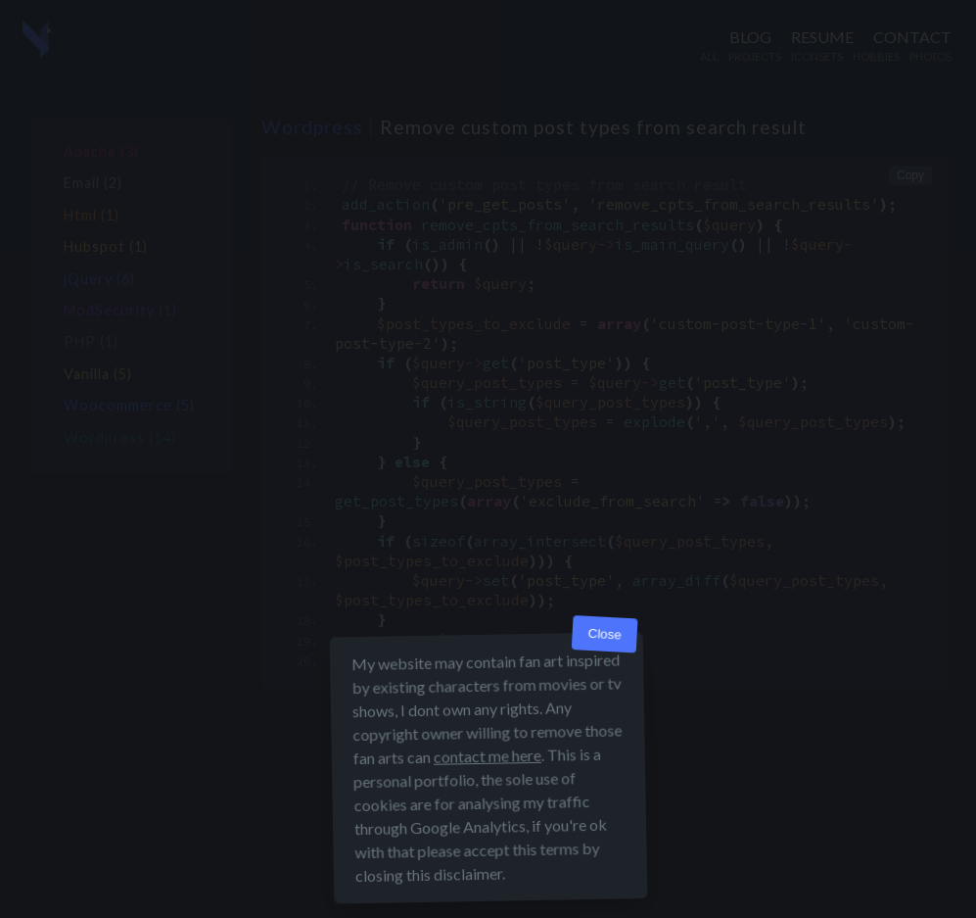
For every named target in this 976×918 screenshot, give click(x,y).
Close (604, 634)
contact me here (486, 756)
